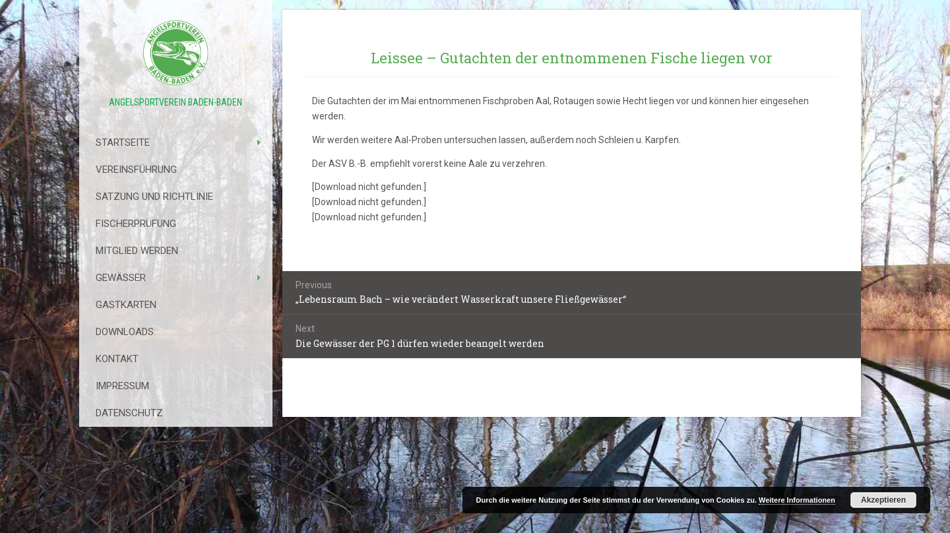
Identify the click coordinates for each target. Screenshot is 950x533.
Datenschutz (129, 413)
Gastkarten (126, 305)
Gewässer (121, 278)
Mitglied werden (137, 251)
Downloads (125, 332)
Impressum (122, 386)
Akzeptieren (883, 500)
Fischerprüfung (136, 224)
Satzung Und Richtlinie (154, 197)
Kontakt (117, 359)
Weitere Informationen (797, 500)
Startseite (123, 142)
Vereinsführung (136, 169)
